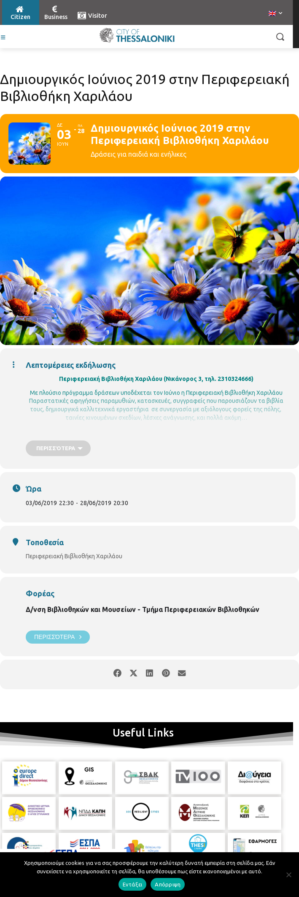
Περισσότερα (57, 637)
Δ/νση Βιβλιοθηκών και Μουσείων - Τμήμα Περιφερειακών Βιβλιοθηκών (142, 609)
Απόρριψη (167, 884)
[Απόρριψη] (288, 874)
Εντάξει (133, 884)
